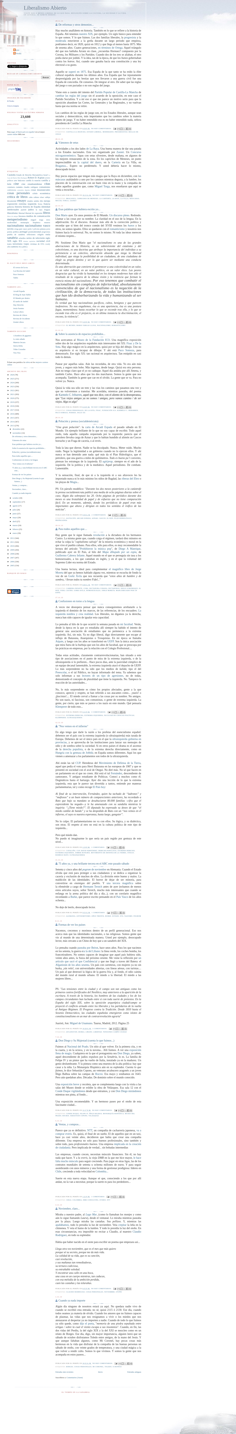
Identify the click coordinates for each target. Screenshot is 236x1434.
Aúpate (59, 641)
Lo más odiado (19, 339)
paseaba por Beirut (88, 947)
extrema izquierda (93, 715)
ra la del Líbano (91, 951)
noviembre (109, 1292)
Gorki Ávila (75, 576)
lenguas (47, 210)
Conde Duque (72, 1113)
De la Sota (90, 410)
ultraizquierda (74, 717)
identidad (45, 206)
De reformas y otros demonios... (76, 24)
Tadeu (15, 278)
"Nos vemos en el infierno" (73, 726)
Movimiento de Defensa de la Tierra (120, 762)
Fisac (98, 410)
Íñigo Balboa (95, 1113)
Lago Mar (91, 1214)
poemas (72, 412)
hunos (131, 225)
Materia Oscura (19, 342)
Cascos (102, 518)
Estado (115, 916)
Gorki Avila (79, 590)
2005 (12, 565)
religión (40, 234)
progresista (130, 37)
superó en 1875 (77, 71)
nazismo (128, 916)
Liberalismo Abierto (45, 8)
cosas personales (75, 410)
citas (47, 183)
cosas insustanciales (40, 190)
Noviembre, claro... (69, 1208)
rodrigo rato (61, 855)
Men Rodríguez (22, 178)
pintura (43, 229)
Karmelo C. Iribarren (70, 394)
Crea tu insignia (13, 106)
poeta (48, 229)
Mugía (73, 482)
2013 (12, 425)
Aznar (95, 518)
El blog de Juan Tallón (22, 295)
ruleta (28, 362)
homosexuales (93, 590)
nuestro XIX (86, 34)
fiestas (40, 204)
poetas (9, 232)
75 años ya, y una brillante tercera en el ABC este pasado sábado (93, 863)
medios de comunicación (38, 216)
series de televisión (35, 238)
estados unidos (33, 201)
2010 (12, 546)
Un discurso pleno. (120, 215)
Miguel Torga (102, 186)
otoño (119, 1292)
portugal (23, 231)
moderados (108, 132)
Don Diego (123, 1053)
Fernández (116, 773)
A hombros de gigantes (22, 335)
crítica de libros (17, 196)
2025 (12, 378)
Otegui (130, 853)
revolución (99, 535)
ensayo (21, 200)
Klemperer (61, 706)
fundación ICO (109, 410)
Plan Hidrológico (123, 518)
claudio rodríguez (75, 1292)
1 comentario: (98, 847)
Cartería (116, 162)
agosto (15, 506)
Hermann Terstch (92, 886)
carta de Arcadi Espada (98, 427)
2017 (12, 410)
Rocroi (99, 1073)
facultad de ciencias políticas (119, 715)
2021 (12, 394)
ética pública (23, 247)
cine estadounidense (31, 184)
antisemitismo (83, 916)
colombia (77, 1200)
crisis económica (41, 193)
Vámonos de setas (68, 142)
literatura (22, 216)
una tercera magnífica (120, 883)
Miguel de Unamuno (81, 1023)
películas (36, 229)
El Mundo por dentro (21, 298)
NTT (89, 1130)
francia (47, 204)
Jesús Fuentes (18, 308)
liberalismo (12, 213)
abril (15, 521)
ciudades (19, 187)
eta (121, 916)
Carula (16, 50)
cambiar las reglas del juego (71, 95)
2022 (12, 390)
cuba (85, 588)
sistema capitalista (29, 241)
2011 (12, 542)
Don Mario (61, 215)
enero (15, 533)
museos (47, 222)
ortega (16, 229)
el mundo (70, 325)
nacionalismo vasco (37, 225)
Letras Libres (18, 312)
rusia (48, 234)
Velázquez (93, 1116)
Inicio (100, 1372)
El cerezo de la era (20, 267)
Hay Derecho (18, 305)
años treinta (97, 916)
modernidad (12, 222)
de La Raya (92, 148)
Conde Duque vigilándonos (70, 1091)
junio (15, 513)
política (16, 232)
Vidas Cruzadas (19, 349)
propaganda (61, 520)
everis (103, 1200)
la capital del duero (89, 162)
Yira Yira (16, 353)
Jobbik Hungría (82, 853)
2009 (12, 550)
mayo (15, 517)
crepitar (122, 1224)
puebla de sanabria (16, 234)
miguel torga (62, 200)
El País (110, 518)
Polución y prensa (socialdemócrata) (78, 421)
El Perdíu (17, 53)
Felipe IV (84, 1113)
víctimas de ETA (37, 244)
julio (15, 510)
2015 (12, 418)
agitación (71, 518)
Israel (45, 175)
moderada (60, 40)
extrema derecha (74, 715)
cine (16, 183)
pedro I (30, 229)
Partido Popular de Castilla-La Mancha (116, 92)
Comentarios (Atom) (75, 1377)
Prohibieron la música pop (95, 548)
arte (15, 180)
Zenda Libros (18, 322)
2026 (12, 375)
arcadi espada (84, 518)
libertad (97, 1032)
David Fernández (89, 850)
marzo (15, 525)
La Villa (124, 198)
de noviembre (94, 869)
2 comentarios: (99, 515)
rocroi (65, 1116)
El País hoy (99, 787)
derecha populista (73, 749)
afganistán (71, 1032)
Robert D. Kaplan (36, 177)
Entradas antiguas (134, 1372)
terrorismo (17, 244)
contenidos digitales (23, 190)
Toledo (108, 1366)
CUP (77, 762)
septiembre (17, 502)
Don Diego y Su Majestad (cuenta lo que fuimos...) (86, 1040)
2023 (12, 386)
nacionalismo (104, 325)
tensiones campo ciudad (115, 1032)
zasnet (73, 200)
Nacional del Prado (77, 1046)
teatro (9, 244)
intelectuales (13, 209)
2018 (12, 406)
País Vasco (122, 896)
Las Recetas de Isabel (21, 271)
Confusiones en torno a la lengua (76, 601)
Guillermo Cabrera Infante (69, 555)
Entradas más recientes (64, 1372)
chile (68, 1200)
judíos (31, 209)
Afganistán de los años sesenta (72, 964)
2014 (12, 422)
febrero (16, 529)
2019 (12, 402)
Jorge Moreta (108, 590)
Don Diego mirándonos (128, 1091)
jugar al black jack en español (22, 132)
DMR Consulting (91, 1200)
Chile (58, 1171)
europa (47, 201)
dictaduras (114, 588)
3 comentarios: (98, 712)
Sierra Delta (18, 346)
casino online (12, 134)
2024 (12, 382)
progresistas (121, 132)
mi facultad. (127, 624)
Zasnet (120, 152)
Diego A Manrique (129, 548)
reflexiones (31, 234)
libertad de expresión (33, 213)
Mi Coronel (98, 1366)
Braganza (60, 165)
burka (81, 1032)
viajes (26, 244)
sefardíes (22, 238)
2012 (12, 538)
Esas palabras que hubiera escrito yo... (79, 209)
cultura (36, 197)
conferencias (11, 190)
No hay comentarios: (101, 128)
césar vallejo (45, 197)
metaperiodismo (17, 219)
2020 (12, 398)
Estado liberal (94, 132)
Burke (73, 896)
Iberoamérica (37, 175)
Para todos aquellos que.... (72, 529)
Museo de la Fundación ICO (93, 339)
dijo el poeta (87, 1323)
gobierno (10, 207)
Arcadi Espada (19, 291)
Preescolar (61, 672)
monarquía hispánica (113, 1113)
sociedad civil (43, 241)
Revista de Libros (20, 315)
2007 (12, 558)
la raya (115, 198)
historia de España (32, 206)
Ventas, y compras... (69, 1124)
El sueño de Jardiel (20, 301)
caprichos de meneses (87, 198)
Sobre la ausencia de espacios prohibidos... (81, 334)
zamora (14, 246)
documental (11, 201)
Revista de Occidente (21, 318)
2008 (12, 554)
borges (69, 1366)
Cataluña (71, 850)
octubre (16, 498)
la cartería (105, 198)
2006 (12, 561)
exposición (12, 204)
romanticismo (117, 228)
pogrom (137, 916)
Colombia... (102, 1171)
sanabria (12, 237)
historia (18, 206)
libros (46, 212)
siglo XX (81, 412)
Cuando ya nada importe (71, 1300)
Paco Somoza (126, 350)
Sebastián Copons (78, 1116)
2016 (12, 414)
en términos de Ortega (110, 47)
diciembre (17, 429)
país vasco (23, 229)
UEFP (110, 641)
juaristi (23, 210)
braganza (71, 198)
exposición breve (70, 1084)
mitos (48, 220)
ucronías (117, 1366)
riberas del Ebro (130, 478)
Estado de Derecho (24, 175)
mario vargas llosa (86, 325)
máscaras (134, 198)
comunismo (44, 187)
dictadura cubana (98, 588)
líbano (89, 1032)
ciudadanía (11, 187)
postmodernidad (34, 232)
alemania (70, 916)
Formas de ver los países (71, 924)
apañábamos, (62, 1224)
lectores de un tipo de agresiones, (104, 675)
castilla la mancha (76, 132)
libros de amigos (12, 216)
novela (10, 228)
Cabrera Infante (74, 588)
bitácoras (21, 180)
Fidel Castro (66, 590)
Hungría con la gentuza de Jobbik (74, 752)
